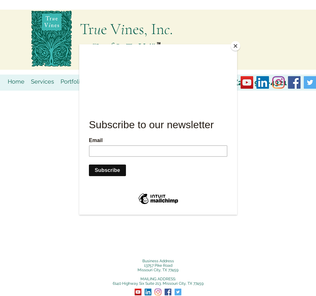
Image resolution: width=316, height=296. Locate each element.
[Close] (235, 46)
